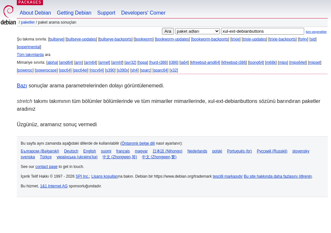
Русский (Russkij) (272, 151)
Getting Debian (74, 13)
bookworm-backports (210, 39)
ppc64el (80, 70)
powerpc (25, 70)
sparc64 (160, 70)
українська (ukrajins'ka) (77, 157)
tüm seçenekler (316, 31)
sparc (145, 70)
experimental (29, 47)
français (123, 151)
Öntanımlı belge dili (138, 143)
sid (313, 39)
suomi (106, 151)
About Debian (35, 13)
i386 (173, 62)
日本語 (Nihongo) (167, 151)
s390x (123, 70)
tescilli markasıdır (228, 176)
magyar (141, 151)
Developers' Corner (143, 13)
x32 (174, 70)
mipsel (314, 62)
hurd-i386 (158, 62)
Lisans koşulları (104, 176)
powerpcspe (46, 70)
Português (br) (239, 151)
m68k (270, 62)
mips (283, 62)
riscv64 (97, 70)
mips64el (298, 62)
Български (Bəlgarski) (40, 151)
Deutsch (71, 151)
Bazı (22, 85)
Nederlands (197, 151)
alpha (52, 62)
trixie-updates (254, 39)
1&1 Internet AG (54, 186)
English (89, 151)
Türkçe (46, 157)
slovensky (300, 151)
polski (217, 151)
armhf (117, 62)
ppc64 (65, 70)
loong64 (256, 62)
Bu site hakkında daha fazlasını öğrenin (278, 176)
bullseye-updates (81, 39)
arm (78, 62)
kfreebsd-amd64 (205, 62)
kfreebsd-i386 (234, 62)
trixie (235, 39)
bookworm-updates (172, 39)
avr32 (130, 62)
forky (303, 39)
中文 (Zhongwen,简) (119, 157)
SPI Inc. (82, 176)
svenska (28, 157)
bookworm (144, 39)
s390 (110, 70)
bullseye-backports (115, 39)
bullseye (56, 39)
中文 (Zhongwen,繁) (159, 157)
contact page (46, 166)
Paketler (28, 22)
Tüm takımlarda (30, 54)
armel (104, 62)
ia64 (184, 62)
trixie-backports (282, 39)
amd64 (66, 62)
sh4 (134, 70)
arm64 (90, 62)
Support (106, 13)
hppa (142, 62)
